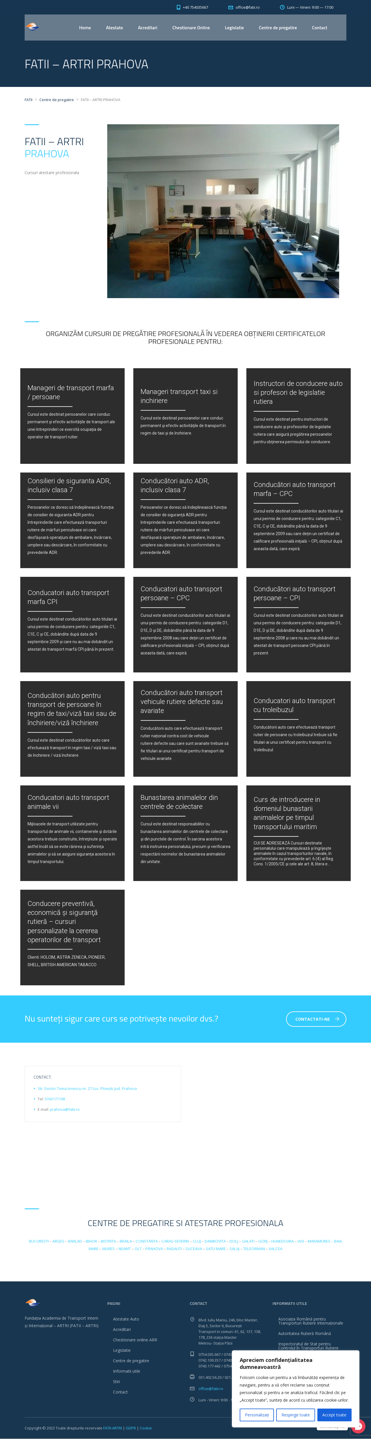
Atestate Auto (126, 1319)
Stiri (116, 1382)
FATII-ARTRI (112, 1428)
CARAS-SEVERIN (175, 1241)
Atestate (114, 27)
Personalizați (257, 1415)
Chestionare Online (191, 27)
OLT (138, 1249)
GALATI (248, 1241)
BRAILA (126, 1241)
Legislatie (234, 27)
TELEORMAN (254, 1249)
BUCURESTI (39, 1241)
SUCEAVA (194, 1249)
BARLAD (75, 1241)
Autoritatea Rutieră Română (304, 1333)
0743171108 (55, 1099)
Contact (319, 27)
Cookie (146, 1428)
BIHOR (91, 1241)
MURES (108, 1249)
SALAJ (234, 1249)
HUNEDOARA (282, 1241)
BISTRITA (108, 1241)
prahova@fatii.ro (65, 1109)
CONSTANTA (147, 1241)
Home (85, 27)
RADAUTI (174, 1249)
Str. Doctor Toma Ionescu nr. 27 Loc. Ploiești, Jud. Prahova (87, 1088)
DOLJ (234, 1241)
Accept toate (334, 1415)
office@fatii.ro (211, 1388)
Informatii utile (126, 1371)
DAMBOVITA (215, 1241)
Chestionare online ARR (135, 1340)
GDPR (131, 1428)
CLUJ (197, 1241)
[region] (295, 1388)
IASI (301, 1241)
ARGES (58, 1241)
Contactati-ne (317, 1019)
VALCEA (275, 1249)
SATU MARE (216, 1249)
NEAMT (125, 1249)
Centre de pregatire (278, 27)
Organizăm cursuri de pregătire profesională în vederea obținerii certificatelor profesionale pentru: (185, 337)
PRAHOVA (47, 154)
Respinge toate (295, 1415)
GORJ (263, 1241)
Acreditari (147, 27)
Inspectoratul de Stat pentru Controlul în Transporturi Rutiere (308, 1346)
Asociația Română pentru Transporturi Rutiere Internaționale (310, 1321)
